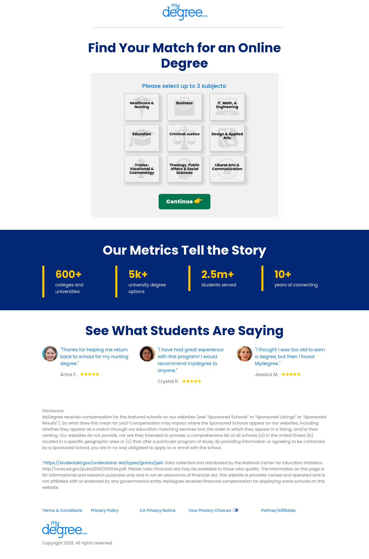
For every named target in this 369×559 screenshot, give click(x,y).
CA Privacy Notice (158, 510)
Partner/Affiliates (278, 510)
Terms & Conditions (62, 510)
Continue (184, 201)
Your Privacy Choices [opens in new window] (213, 510)
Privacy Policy (105, 510)
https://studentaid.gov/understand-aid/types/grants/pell (103, 463)
